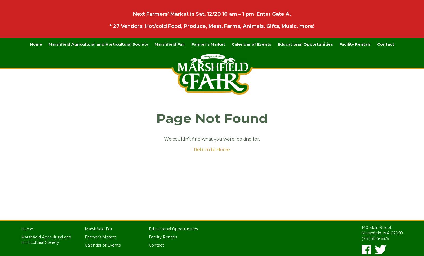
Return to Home (212, 149)
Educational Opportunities (305, 44)
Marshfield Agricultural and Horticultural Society (98, 44)
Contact (385, 44)
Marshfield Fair (170, 44)
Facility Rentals (355, 44)
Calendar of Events (251, 44)
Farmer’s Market (208, 44)
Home (36, 44)
